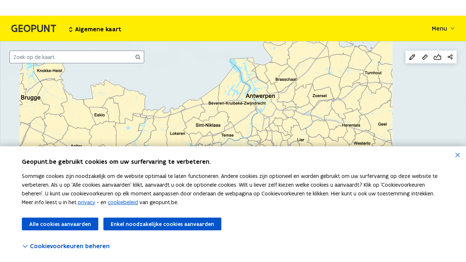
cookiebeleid (123, 202)
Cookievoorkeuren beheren (66, 246)
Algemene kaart (95, 29)
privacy (86, 202)
